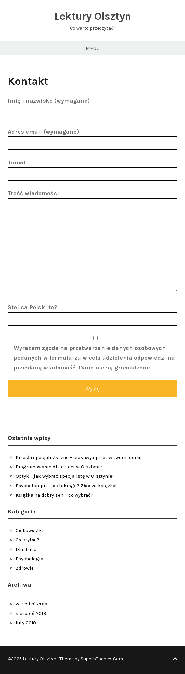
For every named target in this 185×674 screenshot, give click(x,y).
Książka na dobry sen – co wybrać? (54, 495)
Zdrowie (25, 568)
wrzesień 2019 (31, 604)
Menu (92, 48)
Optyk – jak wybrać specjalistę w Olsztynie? (65, 476)
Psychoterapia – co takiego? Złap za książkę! (66, 485)
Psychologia (29, 559)
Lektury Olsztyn (92, 16)
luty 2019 (26, 623)
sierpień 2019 (31, 613)
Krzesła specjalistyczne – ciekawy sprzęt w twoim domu (79, 457)
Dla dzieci (27, 549)
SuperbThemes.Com (102, 659)
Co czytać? (27, 540)
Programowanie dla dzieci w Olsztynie (59, 467)
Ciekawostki (30, 530)
